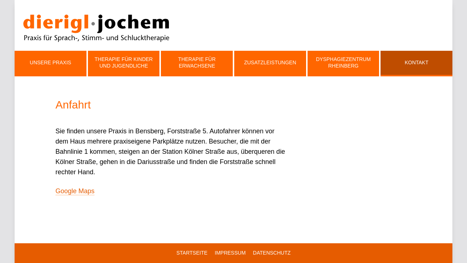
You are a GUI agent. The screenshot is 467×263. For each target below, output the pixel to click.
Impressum (230, 253)
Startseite (191, 253)
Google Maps (74, 191)
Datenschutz (271, 253)
